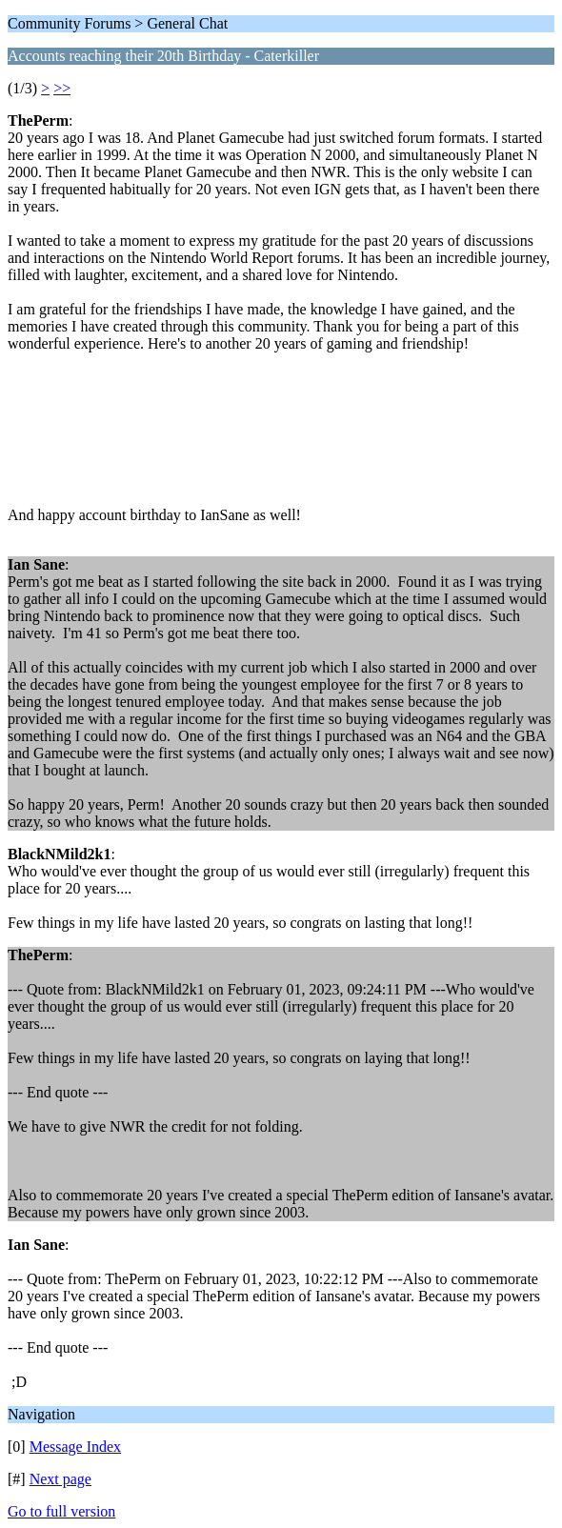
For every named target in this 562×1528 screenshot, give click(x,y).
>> (61, 88)
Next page (60, 1479)
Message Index (75, 1446)
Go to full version (61, 1511)
